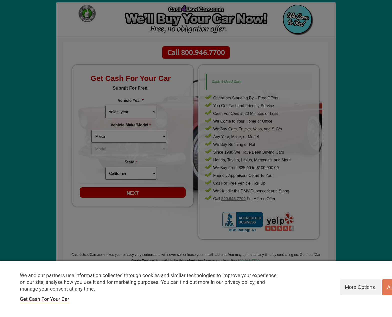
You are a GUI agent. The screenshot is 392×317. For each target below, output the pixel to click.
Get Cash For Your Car (44, 299)
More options (359, 287)
